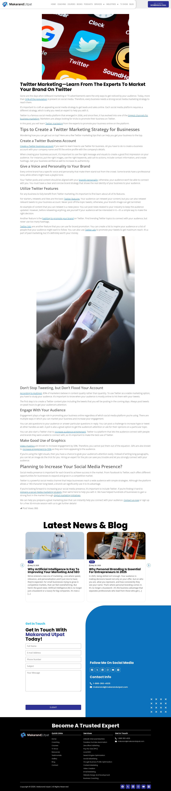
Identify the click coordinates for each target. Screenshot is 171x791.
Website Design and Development (96, 775)
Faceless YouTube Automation (95, 742)
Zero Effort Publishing (91, 745)
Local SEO (87, 752)
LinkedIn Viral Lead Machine (94, 739)
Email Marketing (89, 772)
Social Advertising (90, 759)
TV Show (124, 4)
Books (79, 4)
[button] (22, 565)
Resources (56, 752)
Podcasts (88, 4)
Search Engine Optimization (94, 755)
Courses (71, 4)
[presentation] (42, 698)
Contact (55, 765)
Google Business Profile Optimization (97, 762)
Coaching (61, 4)
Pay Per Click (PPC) (90, 749)
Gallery (54, 759)
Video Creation (89, 768)
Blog (131, 4)
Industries (112, 4)
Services (99, 4)
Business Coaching (90, 778)
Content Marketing (90, 765)
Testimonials (57, 755)
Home (53, 4)
